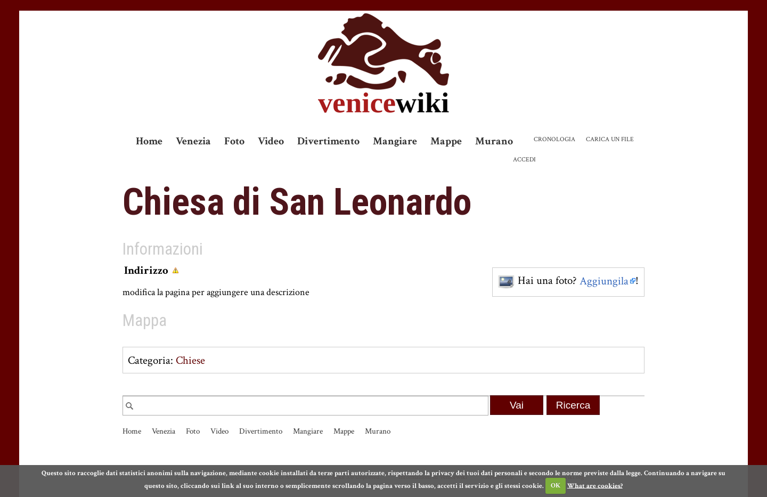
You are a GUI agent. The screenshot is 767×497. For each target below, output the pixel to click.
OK (555, 485)
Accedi (524, 160)
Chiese (190, 360)
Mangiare (395, 141)
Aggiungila (604, 281)
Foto (234, 141)
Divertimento (328, 141)
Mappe (446, 141)
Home (149, 141)
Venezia (193, 141)
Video (271, 141)
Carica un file (610, 139)
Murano (494, 141)
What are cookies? (595, 485)
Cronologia (554, 139)
